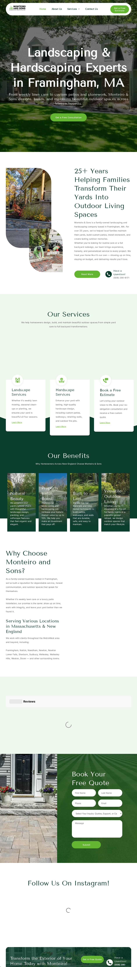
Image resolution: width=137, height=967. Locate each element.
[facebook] (104, 958)
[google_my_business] (116, 958)
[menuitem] (43, 9)
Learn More (17, 422)
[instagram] (110, 958)
